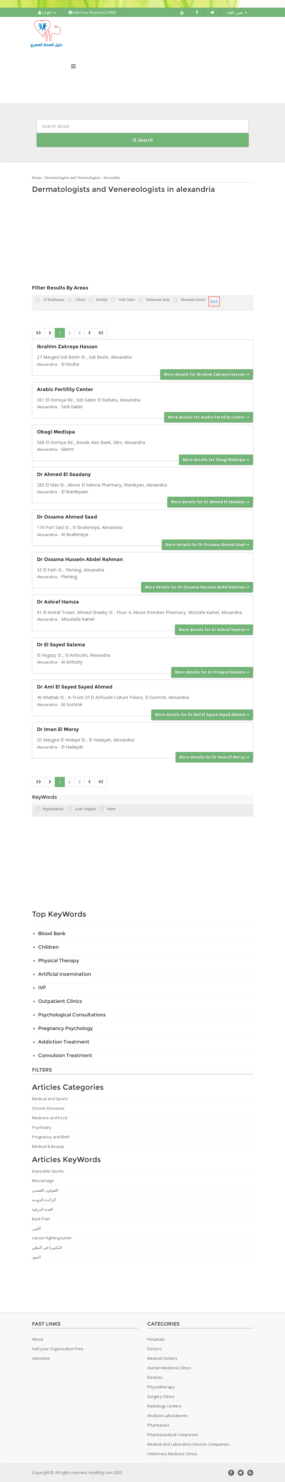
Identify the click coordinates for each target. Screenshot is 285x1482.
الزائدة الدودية (44, 1199)
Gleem (67, 449)
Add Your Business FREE (93, 12)
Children (48, 947)
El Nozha (70, 364)
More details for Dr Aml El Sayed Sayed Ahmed (202, 714)
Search (143, 140)
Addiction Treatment (63, 1042)
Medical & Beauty (48, 1146)
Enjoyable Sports (48, 1171)
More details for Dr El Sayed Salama (212, 672)
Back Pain (41, 1219)
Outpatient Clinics (60, 1001)
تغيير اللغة (237, 12)
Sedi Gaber (72, 407)
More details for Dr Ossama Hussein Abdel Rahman (197, 587)
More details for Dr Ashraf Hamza (214, 629)
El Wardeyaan (74, 492)
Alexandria (47, 364)
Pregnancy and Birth (51, 1137)
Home (37, 177)
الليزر (36, 1228)
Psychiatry (41, 1127)
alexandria (112, 177)
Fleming (69, 576)
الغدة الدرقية (42, 1209)
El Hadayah (72, 747)
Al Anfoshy (71, 662)
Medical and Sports (50, 1098)
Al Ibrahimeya (74, 534)
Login (47, 12)
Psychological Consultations (72, 1015)
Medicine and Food (49, 1118)
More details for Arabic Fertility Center (208, 417)
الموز (36, 1257)
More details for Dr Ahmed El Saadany (210, 501)
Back (214, 301)
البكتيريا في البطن (47, 1247)
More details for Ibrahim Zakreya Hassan (206, 374)
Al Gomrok (71, 704)
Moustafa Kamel (77, 619)
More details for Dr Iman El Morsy (214, 757)
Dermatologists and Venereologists (72, 177)
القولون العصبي (45, 1190)
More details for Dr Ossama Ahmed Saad (207, 544)
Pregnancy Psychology (65, 1028)
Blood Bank (51, 933)
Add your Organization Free (57, 1348)
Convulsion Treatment (65, 1055)
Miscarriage (43, 1180)
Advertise (41, 1358)
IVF (42, 988)
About (37, 1339)
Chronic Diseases (48, 1108)
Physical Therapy (58, 960)
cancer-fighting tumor (52, 1238)
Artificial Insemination (64, 974)
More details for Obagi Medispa (216, 459)
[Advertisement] (139, 241)
